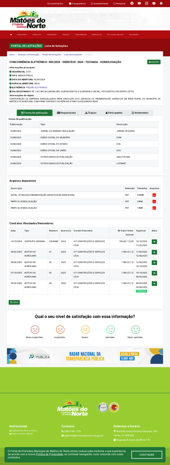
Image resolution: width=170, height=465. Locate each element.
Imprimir (154, 62)
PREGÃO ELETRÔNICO (36, 87)
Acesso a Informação (28, 54)
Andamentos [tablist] (140, 112)
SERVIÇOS (66, 34)
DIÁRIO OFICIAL (97, 34)
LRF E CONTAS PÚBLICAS (115, 34)
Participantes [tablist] (114, 112)
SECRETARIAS (52, 34)
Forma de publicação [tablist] (34, 112)
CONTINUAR (146, 454)
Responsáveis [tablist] (66, 112)
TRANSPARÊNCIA (81, 34)
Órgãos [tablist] (90, 112)
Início (12, 54)
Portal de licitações (51, 54)
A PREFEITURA (22, 34)
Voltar (14, 302)
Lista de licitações (73, 54)
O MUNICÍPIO (37, 34)
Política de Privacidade (49, 454)
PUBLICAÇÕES (134, 34)
